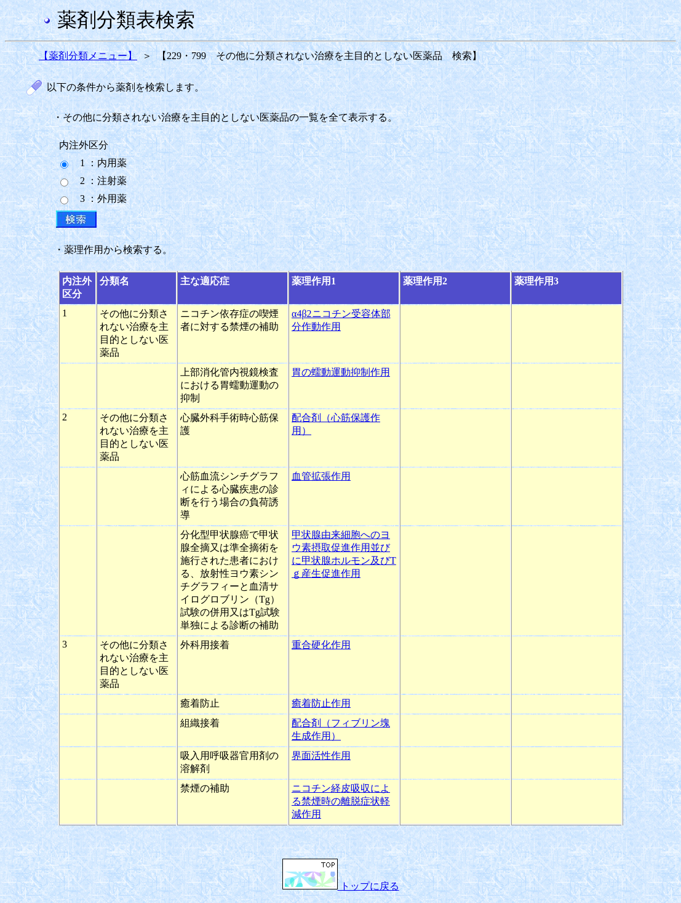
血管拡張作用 (321, 476)
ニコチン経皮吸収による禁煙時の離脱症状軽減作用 (341, 801)
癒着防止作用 (321, 703)
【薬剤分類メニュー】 (88, 55)
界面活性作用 (321, 755)
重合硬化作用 (321, 645)
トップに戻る (340, 886)
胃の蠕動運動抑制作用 (341, 372)
